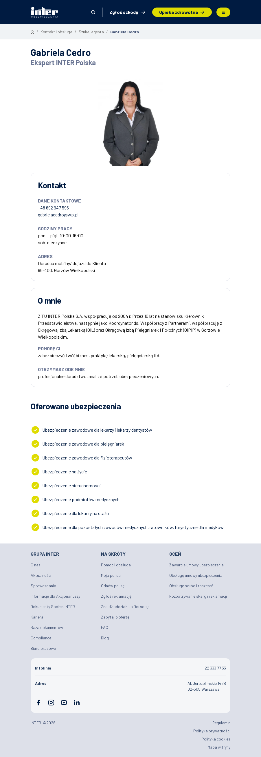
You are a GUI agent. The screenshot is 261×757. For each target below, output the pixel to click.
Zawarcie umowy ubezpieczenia (196, 564)
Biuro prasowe (43, 648)
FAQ (104, 627)
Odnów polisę (112, 585)
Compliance (41, 637)
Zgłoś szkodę (123, 12)
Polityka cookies (215, 738)
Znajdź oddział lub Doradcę (124, 606)
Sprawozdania (43, 585)
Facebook (38, 702)
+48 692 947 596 (53, 207)
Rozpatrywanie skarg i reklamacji (198, 596)
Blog (105, 637)
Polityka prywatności (211, 730)
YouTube (64, 702)
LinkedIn (76, 702)
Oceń (175, 554)
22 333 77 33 (215, 667)
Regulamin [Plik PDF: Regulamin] (221, 722)
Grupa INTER (45, 554)
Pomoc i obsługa (116, 564)
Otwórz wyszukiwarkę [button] (93, 12)
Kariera (37, 616)
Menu (223, 12)
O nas (36, 564)
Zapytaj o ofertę (115, 616)
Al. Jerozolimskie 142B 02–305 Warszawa (207, 686)
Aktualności (41, 575)
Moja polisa (111, 575)
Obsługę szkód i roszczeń (191, 585)
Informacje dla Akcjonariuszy (55, 596)
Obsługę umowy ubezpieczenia (195, 575)
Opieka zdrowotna (178, 12)
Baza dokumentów (47, 627)
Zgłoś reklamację (116, 596)
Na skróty (113, 554)
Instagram (51, 702)
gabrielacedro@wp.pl (58, 214)
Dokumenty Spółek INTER (53, 606)
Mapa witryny (218, 747)
